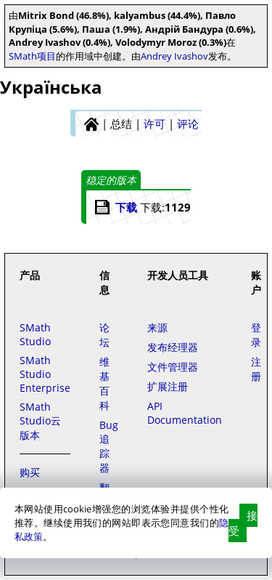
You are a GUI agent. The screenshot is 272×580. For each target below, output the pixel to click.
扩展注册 (167, 386)
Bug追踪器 (108, 446)
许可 (154, 123)
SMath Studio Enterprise (45, 374)
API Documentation (184, 413)
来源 (157, 327)
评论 (188, 123)
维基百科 (104, 383)
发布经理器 (172, 347)
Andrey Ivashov (174, 56)
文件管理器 (172, 367)
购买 (30, 472)
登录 (256, 335)
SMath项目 (32, 56)
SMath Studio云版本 (40, 421)
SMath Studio (35, 334)
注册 (256, 369)
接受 (242, 523)
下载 (126, 207)
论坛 (104, 335)
